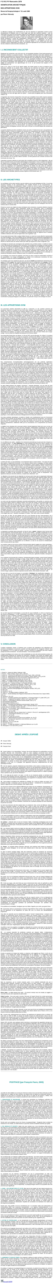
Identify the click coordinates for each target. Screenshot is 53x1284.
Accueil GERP (6, 1281)
